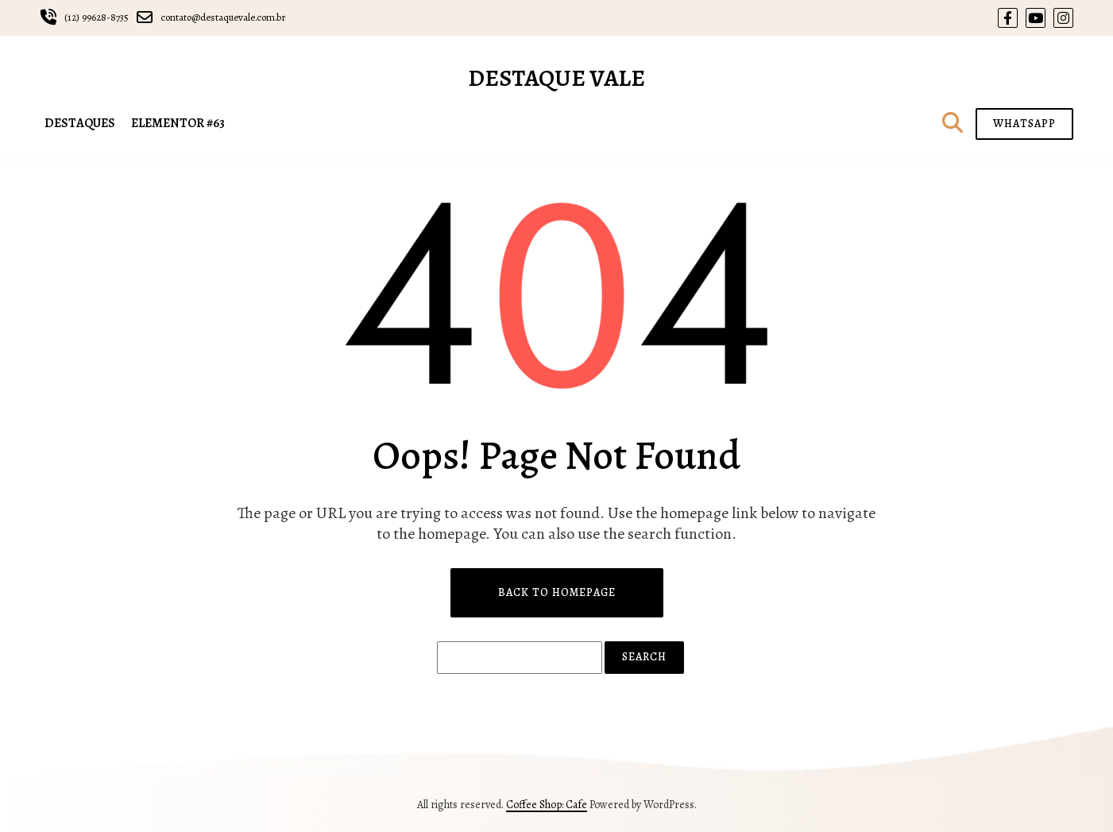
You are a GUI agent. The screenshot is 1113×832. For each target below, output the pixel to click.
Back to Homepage (557, 592)
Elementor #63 (178, 123)
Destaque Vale (556, 78)
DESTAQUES (79, 123)
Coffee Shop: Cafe (546, 804)
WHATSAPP (1024, 123)
